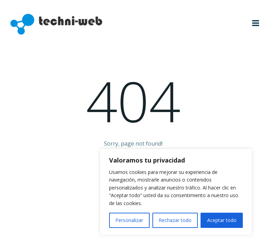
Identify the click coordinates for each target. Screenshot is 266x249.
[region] (176, 192)
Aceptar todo (222, 220)
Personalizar (129, 220)
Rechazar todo (175, 220)
